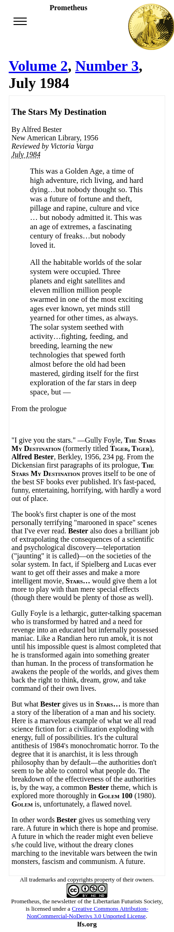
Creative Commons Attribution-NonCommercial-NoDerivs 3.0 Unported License (88, 912)
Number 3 (107, 65)
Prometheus (25, 901)
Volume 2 (38, 65)
